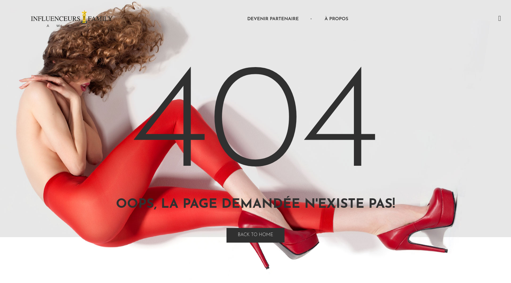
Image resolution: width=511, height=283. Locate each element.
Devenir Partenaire (273, 19)
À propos (336, 19)
